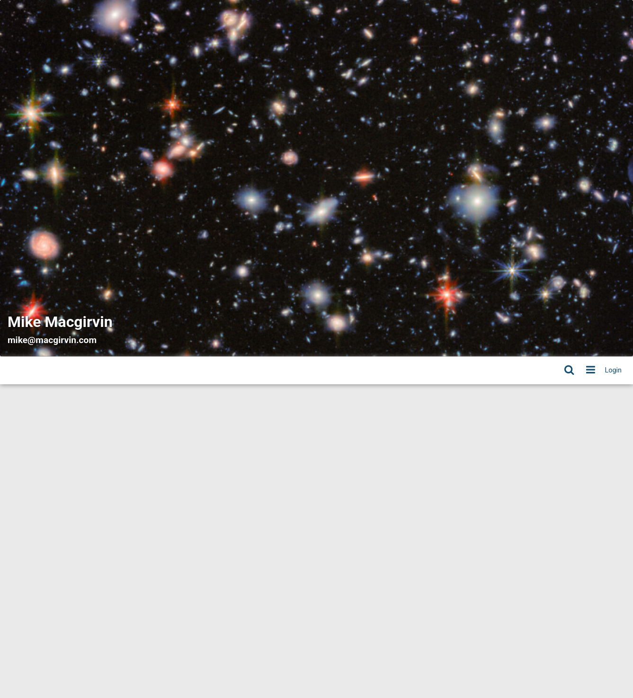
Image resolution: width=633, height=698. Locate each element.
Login (613, 370)
